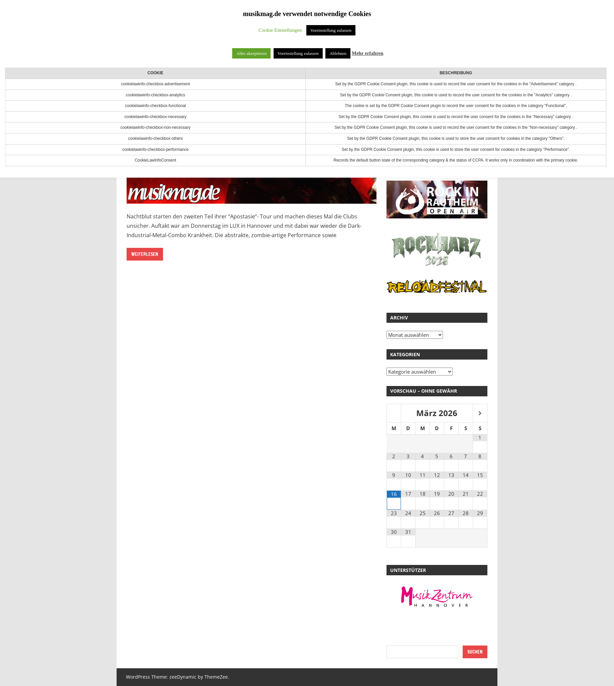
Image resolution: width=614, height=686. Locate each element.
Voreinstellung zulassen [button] (330, 30)
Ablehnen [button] (337, 53)
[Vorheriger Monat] (394, 413)
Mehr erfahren (367, 53)
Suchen (475, 652)
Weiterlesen (144, 254)
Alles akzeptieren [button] (251, 53)
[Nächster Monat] (480, 413)
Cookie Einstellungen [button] (280, 30)
